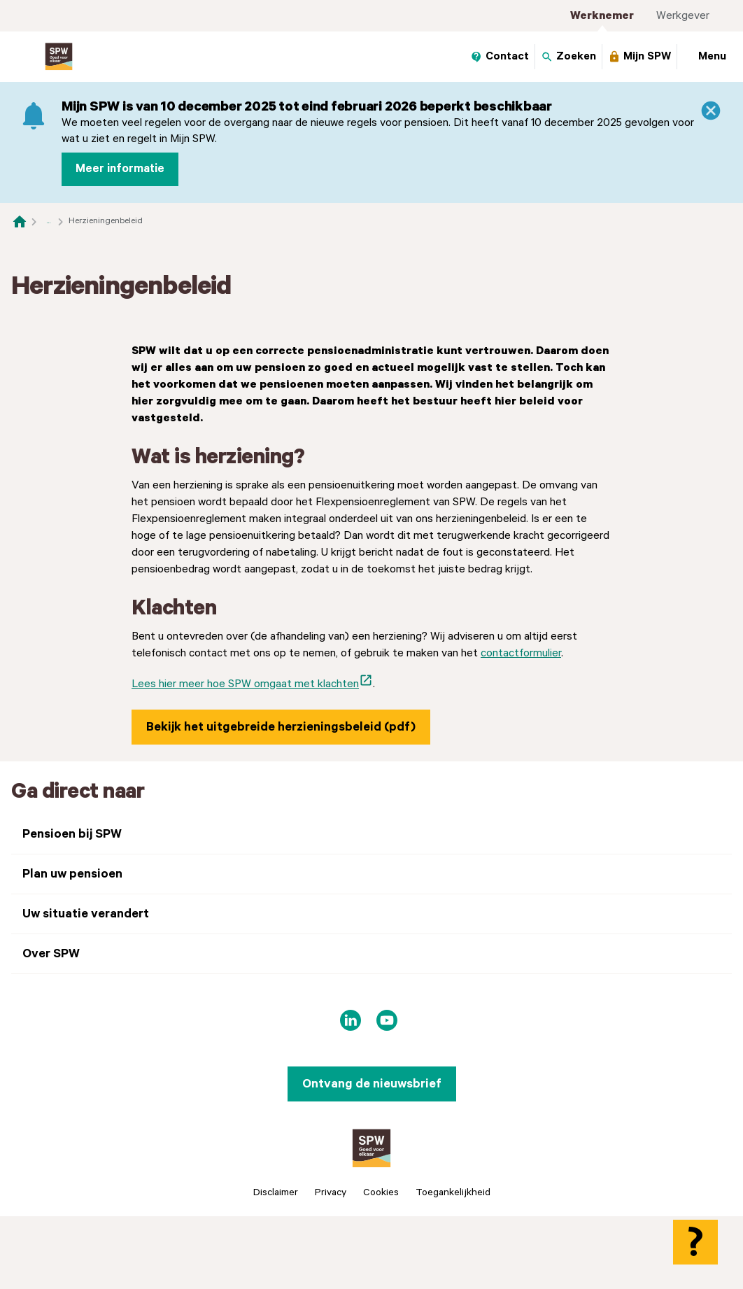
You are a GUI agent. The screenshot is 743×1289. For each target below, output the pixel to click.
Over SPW (51, 1150)
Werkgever (682, 15)
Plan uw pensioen (72, 1071)
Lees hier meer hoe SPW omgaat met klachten (252, 878)
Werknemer (602, 15)
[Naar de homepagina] (19, 221)
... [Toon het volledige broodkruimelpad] (48, 221)
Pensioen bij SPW (72, 1031)
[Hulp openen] (695, 1242)
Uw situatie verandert (85, 1111)
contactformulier (521, 850)
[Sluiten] (710, 110)
